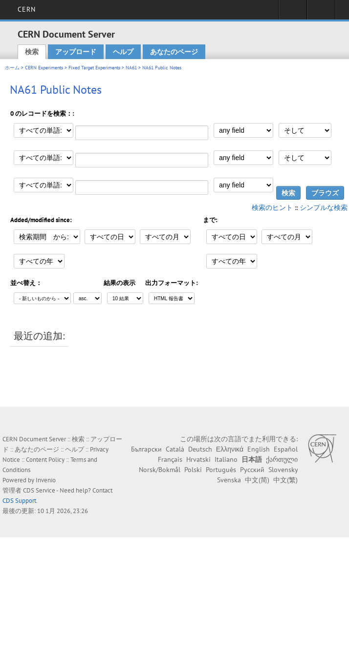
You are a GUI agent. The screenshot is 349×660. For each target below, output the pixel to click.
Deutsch (200, 449)
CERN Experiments (44, 67)
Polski (193, 469)
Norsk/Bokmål (159, 469)
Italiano (226, 459)
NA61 (131, 67)
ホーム (12, 67)
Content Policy (45, 459)
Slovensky (283, 469)
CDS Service (39, 490)
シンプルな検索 (324, 207)
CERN (27, 9)
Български (146, 449)
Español (286, 449)
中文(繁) (285, 479)
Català (175, 449)
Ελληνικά (229, 449)
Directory (321, 12)
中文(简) (257, 479)
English (258, 449)
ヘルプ (123, 51)
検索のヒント (272, 207)
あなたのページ (174, 51)
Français (170, 459)
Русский (252, 469)
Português (221, 469)
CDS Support (19, 500)
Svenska (229, 479)
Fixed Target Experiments (94, 67)
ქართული (282, 459)
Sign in (292, 12)
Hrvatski (198, 459)
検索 (32, 51)
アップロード (75, 51)
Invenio (46, 480)
